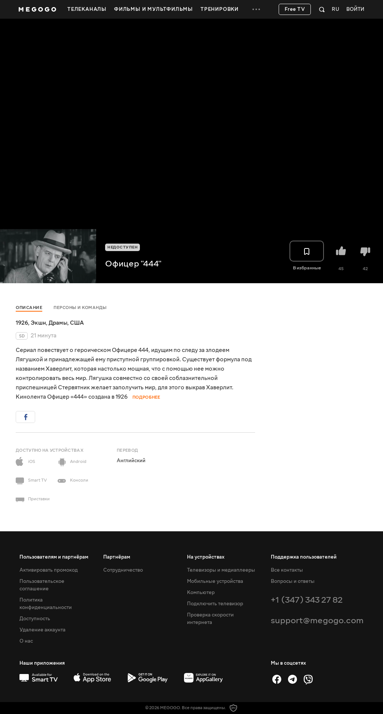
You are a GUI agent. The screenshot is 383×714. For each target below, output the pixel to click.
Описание (29, 307)
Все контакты (287, 570)
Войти (355, 9)
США (77, 323)
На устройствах (205, 557)
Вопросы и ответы (293, 581)
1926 (22, 323)
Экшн (38, 323)
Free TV (295, 9)
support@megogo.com (317, 620)
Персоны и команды (80, 307)
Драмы (58, 323)
